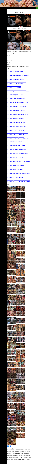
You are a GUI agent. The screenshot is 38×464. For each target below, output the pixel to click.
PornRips (3, 8)
